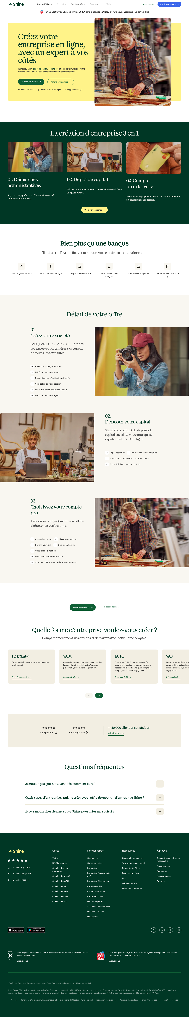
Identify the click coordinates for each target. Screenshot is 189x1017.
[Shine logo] (16, 4)
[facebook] (170, 930)
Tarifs (110, 4)
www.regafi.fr (55, 993)
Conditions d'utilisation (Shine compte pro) (38, 1000)
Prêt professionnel (95, 896)
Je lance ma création (31, 82)
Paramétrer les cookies (150, 1000)
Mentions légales (171, 1000)
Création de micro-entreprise (60, 869)
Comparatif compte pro (132, 858)
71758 (109, 993)
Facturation (92, 868)
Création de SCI (59, 901)
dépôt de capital (40, 69)
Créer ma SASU (71, 677)
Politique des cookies (129, 1000)
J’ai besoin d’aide (111, 607)
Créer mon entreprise (94, 210)
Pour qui (61, 4)
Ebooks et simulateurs (132, 888)
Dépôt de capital (59, 863)
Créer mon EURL (123, 677)
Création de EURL (60, 896)
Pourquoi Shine (44, 4)
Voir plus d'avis (116, 733)
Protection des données (106, 1000)
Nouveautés (92, 916)
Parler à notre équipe (61, 82)
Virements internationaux (98, 906)
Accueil (14, 1000)
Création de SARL (60, 891)
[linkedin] (162, 930)
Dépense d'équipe (95, 911)
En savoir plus (142, 12)
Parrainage (162, 871)
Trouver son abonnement (133, 863)
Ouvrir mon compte (169, 4)
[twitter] (153, 930)
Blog (124, 878)
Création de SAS (59, 886)
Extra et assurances (96, 891)
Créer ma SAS (173, 677)
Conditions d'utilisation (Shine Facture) (76, 1000)
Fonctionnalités (78, 4)
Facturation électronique (98, 881)
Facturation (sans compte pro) (98, 874)
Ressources (96, 4)
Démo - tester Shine (131, 868)
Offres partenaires (130, 883)
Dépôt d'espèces (95, 901)
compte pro (53, 69)
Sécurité (161, 881)
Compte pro (92, 858)
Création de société (61, 876)
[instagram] (178, 930)
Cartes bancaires (95, 863)
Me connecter (148, 4)
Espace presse (163, 866)
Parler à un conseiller (22, 677)
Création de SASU (60, 881)
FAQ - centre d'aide (131, 873)
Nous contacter (164, 876)
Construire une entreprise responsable (168, 859)
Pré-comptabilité (94, 886)
